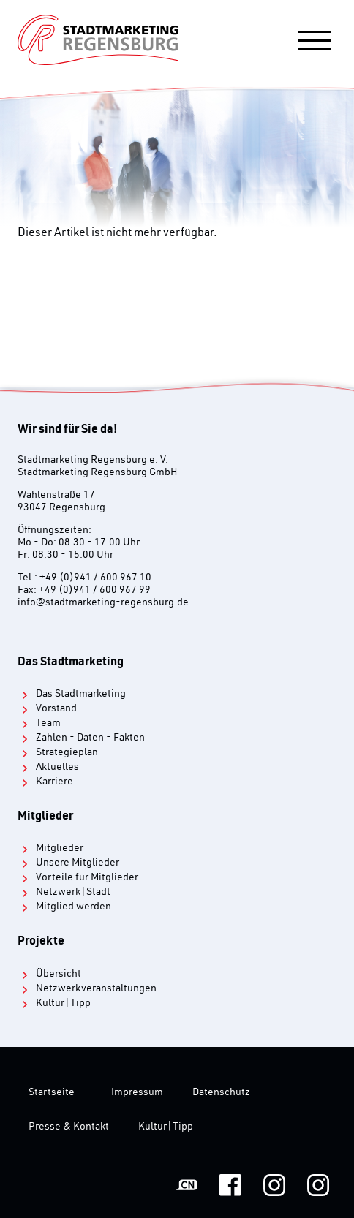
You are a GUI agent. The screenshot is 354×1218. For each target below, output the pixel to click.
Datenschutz (221, 1093)
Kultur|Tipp (165, 1127)
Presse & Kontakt (69, 1127)
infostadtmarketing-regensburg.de (103, 603)
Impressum (137, 1093)
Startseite (52, 1093)
